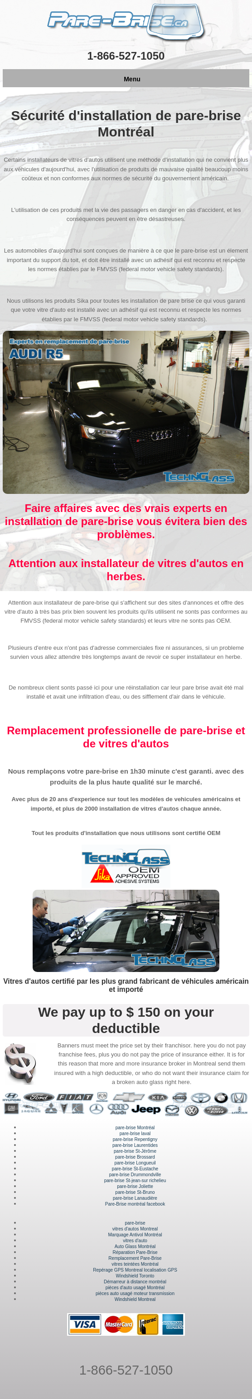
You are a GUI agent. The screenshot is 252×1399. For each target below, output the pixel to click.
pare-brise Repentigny (135, 1139)
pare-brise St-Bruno (135, 1192)
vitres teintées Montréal (134, 1264)
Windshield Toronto (135, 1275)
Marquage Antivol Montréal (135, 1234)
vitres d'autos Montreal (135, 1228)
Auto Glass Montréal (135, 1246)
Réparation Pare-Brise (135, 1252)
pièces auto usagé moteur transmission (135, 1293)
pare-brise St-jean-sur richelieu (135, 1180)
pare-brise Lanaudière (135, 1198)
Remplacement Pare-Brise (134, 1258)
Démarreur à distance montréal (135, 1281)
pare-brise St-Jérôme (135, 1151)
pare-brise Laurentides (135, 1145)
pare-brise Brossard (135, 1157)
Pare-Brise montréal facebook (135, 1204)
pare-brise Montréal (135, 1127)
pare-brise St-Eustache (135, 1168)
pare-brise (135, 1223)
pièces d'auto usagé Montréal (135, 1287)
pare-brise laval (135, 1133)
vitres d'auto (135, 1240)
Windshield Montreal (135, 1299)
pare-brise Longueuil (134, 1162)
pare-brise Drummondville (135, 1174)
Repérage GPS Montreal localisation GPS (135, 1270)
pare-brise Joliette (135, 1186)
